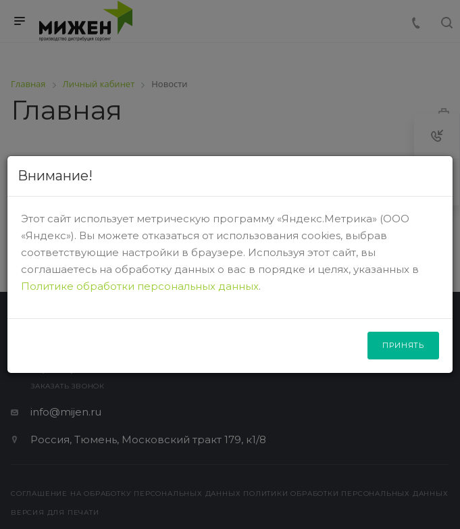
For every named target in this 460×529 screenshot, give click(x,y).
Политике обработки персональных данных (140, 286)
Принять (403, 345)
